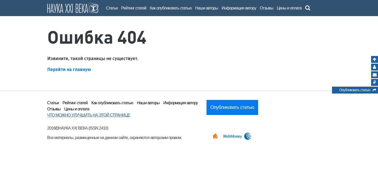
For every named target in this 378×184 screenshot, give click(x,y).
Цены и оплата (289, 8)
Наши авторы (206, 8)
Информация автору (239, 8)
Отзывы (266, 8)
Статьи (112, 8)
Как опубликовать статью (171, 8)
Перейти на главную (69, 69)
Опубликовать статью (357, 91)
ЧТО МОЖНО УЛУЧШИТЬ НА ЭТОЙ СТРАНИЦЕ (88, 115)
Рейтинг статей (133, 8)
